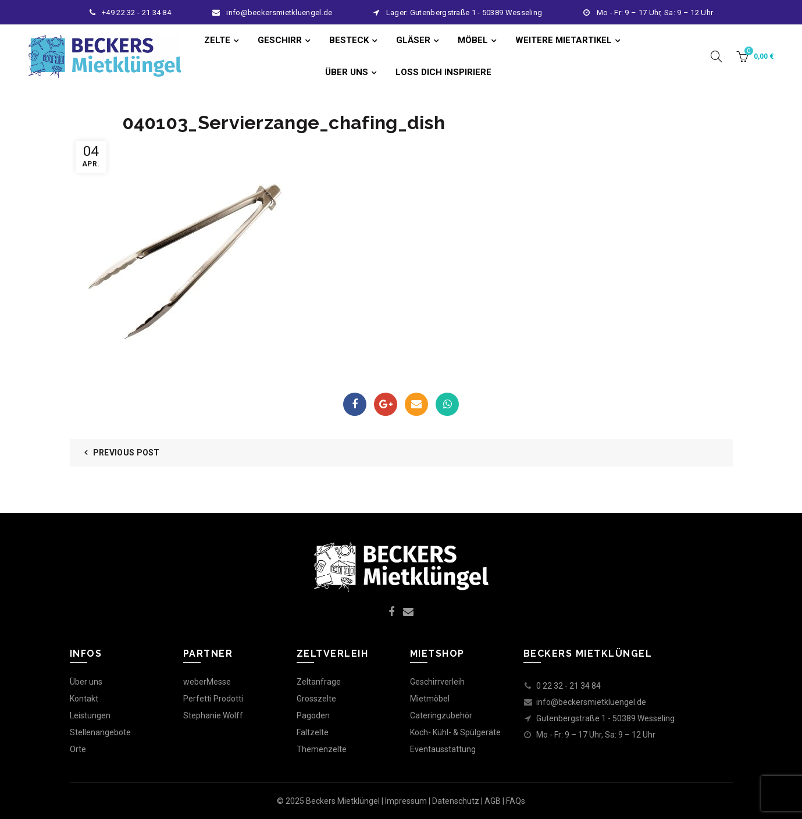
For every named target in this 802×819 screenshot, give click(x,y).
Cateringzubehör (441, 715)
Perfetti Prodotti (213, 698)
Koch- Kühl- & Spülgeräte (455, 732)
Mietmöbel (430, 698)
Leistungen (90, 715)
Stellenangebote (100, 732)
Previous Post (126, 452)
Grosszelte (316, 698)
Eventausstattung (443, 749)
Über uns (86, 681)
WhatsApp (447, 404)
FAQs (515, 801)
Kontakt (84, 698)
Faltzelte (313, 732)
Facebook (354, 404)
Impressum (406, 801)
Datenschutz (455, 801)
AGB (492, 801)
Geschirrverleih (437, 681)
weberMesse (207, 681)
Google (385, 404)
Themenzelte (322, 749)
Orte (78, 749)
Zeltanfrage (319, 681)
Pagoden (313, 715)
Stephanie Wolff (213, 715)
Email (416, 404)
